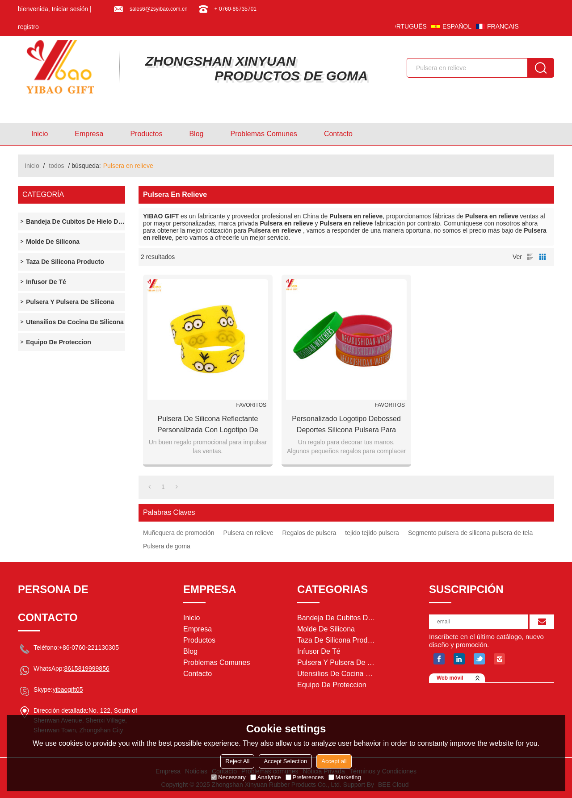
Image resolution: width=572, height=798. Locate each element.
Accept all (333, 761)
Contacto (338, 134)
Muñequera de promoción (178, 532)
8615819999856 (86, 668)
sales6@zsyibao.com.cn (159, 9)
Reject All (237, 761)
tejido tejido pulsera (372, 532)
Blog (196, 134)
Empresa (89, 134)
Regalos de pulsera (309, 532)
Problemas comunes (263, 134)
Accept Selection (285, 761)
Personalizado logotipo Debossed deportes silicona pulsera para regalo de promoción (346, 425)
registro (28, 26)
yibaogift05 (68, 689)
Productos (146, 134)
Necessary (228, 777)
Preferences (305, 777)
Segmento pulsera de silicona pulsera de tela (470, 532)
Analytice (265, 777)
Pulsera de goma (166, 546)
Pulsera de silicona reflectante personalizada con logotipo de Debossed (207, 425)
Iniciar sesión (70, 9)
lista (530, 256)
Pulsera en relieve (248, 532)
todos (56, 165)
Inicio (39, 134)
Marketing (344, 777)
